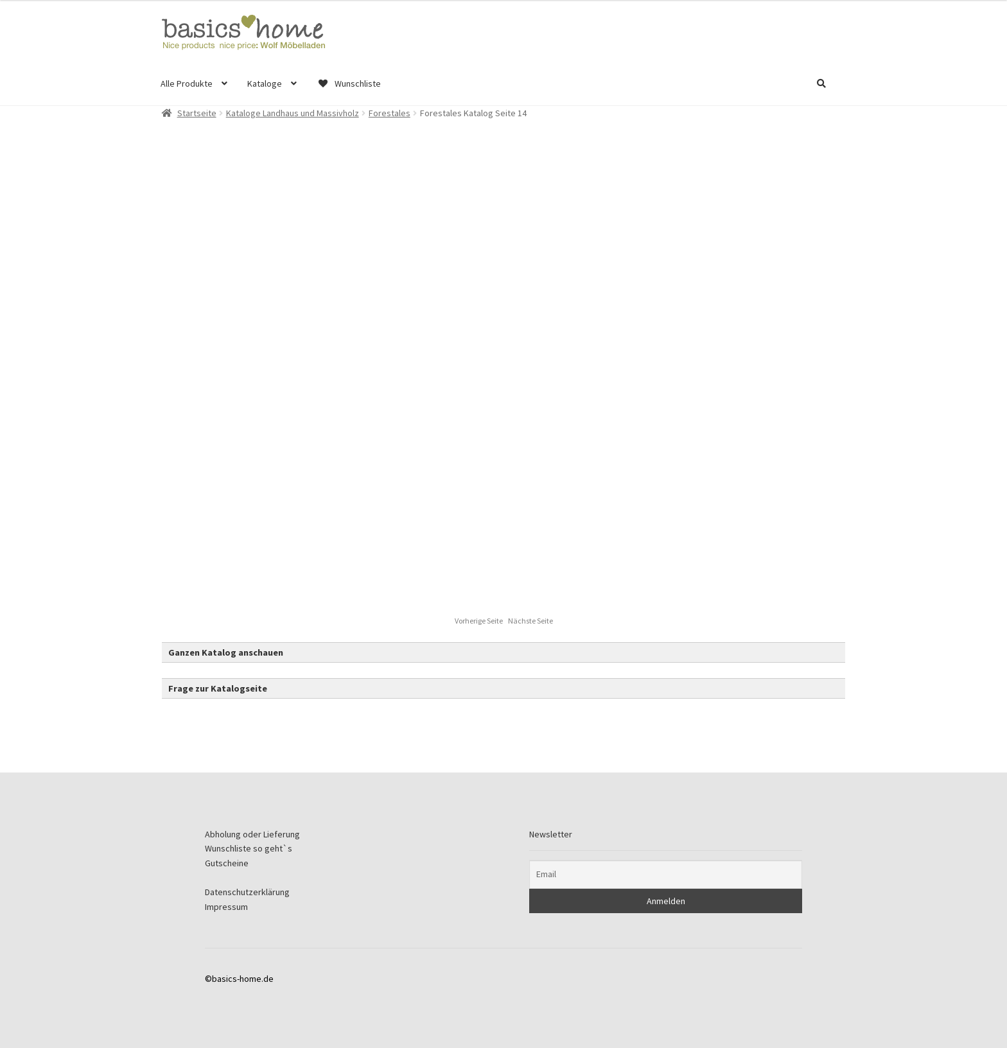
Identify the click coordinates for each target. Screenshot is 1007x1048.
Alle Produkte (187, 83)
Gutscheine (227, 863)
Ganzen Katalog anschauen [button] (225, 652)
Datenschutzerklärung (247, 892)
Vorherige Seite (479, 620)
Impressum (226, 907)
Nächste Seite (530, 620)
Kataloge (264, 83)
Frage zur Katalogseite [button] (217, 688)
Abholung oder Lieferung (252, 834)
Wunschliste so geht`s (248, 848)
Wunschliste (349, 83)
